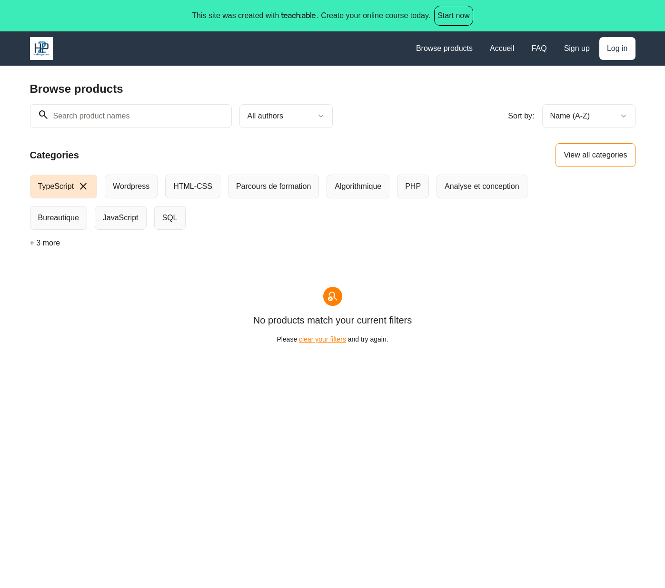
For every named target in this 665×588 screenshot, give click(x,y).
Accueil (502, 48)
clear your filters (322, 339)
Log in (617, 48)
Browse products (444, 48)
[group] (293, 202)
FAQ (539, 48)
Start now (453, 15)
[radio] (64, 186)
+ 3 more (45, 243)
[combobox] (286, 116)
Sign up (577, 48)
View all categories (595, 155)
